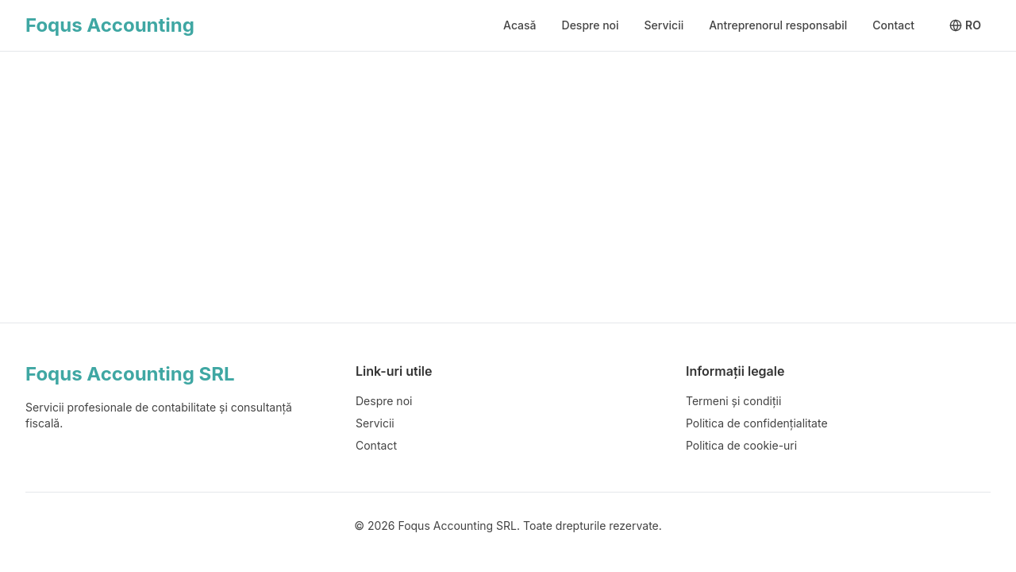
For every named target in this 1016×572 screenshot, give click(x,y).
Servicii (664, 25)
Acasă (519, 25)
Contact (893, 25)
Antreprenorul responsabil (778, 25)
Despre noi (590, 25)
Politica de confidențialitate (757, 423)
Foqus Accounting (109, 25)
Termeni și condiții (733, 401)
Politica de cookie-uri (741, 445)
